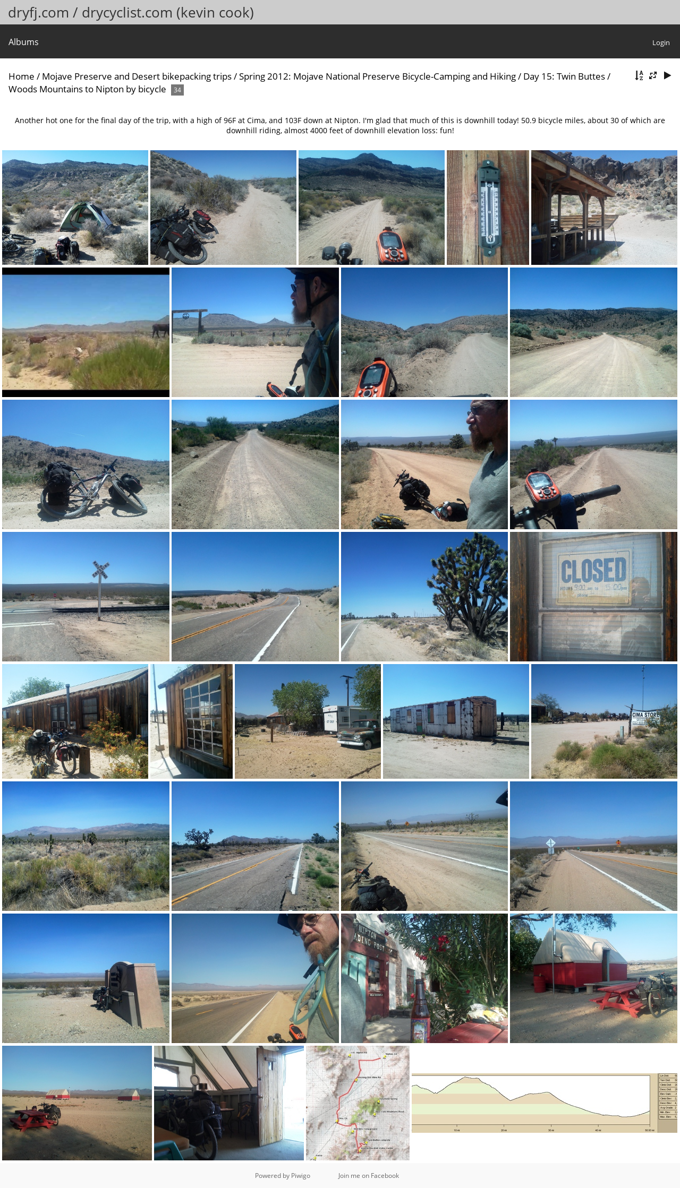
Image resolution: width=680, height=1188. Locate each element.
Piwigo (300, 1175)
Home (21, 76)
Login (661, 42)
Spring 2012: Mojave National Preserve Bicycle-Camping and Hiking (377, 76)
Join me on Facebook (368, 1175)
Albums (23, 42)
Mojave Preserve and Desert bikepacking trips (137, 76)
